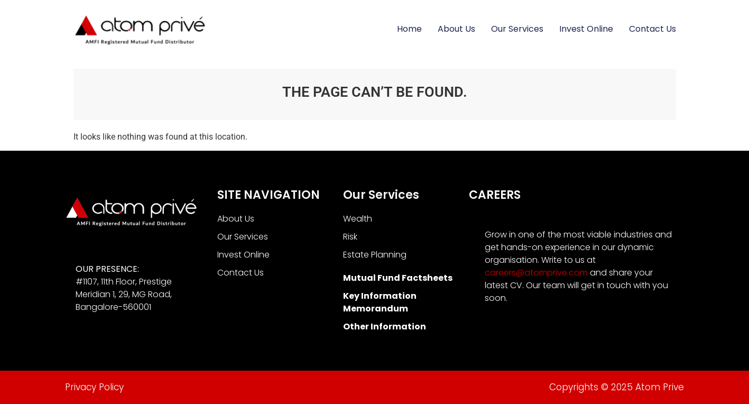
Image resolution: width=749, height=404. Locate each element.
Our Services (517, 29)
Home (409, 29)
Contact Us (652, 29)
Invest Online (586, 29)
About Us (456, 29)
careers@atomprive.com (536, 273)
